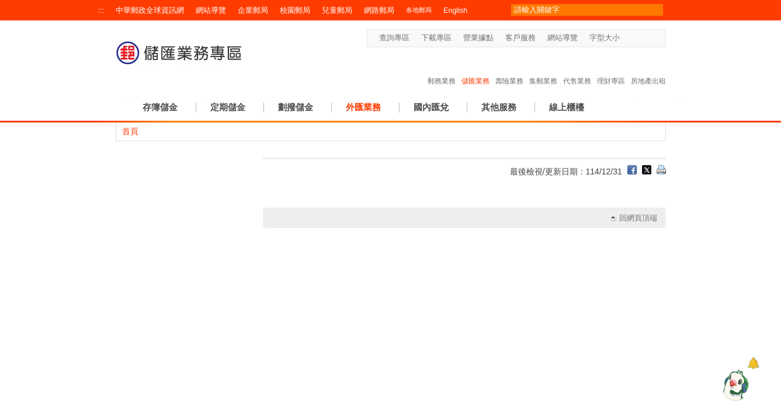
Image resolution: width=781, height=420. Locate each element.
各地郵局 (419, 9)
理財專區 (611, 68)
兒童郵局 (337, 10)
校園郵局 (295, 10)
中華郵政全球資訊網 (150, 10)
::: (101, 10)
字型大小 (604, 38)
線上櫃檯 (566, 107)
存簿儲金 (160, 107)
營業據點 (478, 38)
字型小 (627, 38)
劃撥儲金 (295, 107)
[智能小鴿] (734, 385)
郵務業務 (442, 68)
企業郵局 (253, 10)
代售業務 (577, 68)
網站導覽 (211, 10)
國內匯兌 (431, 107)
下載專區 (436, 38)
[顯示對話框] (753, 363)
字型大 (649, 38)
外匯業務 (363, 107)
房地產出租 (648, 68)
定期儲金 (227, 107)
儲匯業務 (475, 68)
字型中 (638, 38)
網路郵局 (379, 10)
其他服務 (498, 107)
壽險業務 (509, 68)
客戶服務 (520, 38)
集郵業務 (543, 68)
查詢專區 (394, 38)
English (455, 10)
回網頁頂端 (638, 218)
